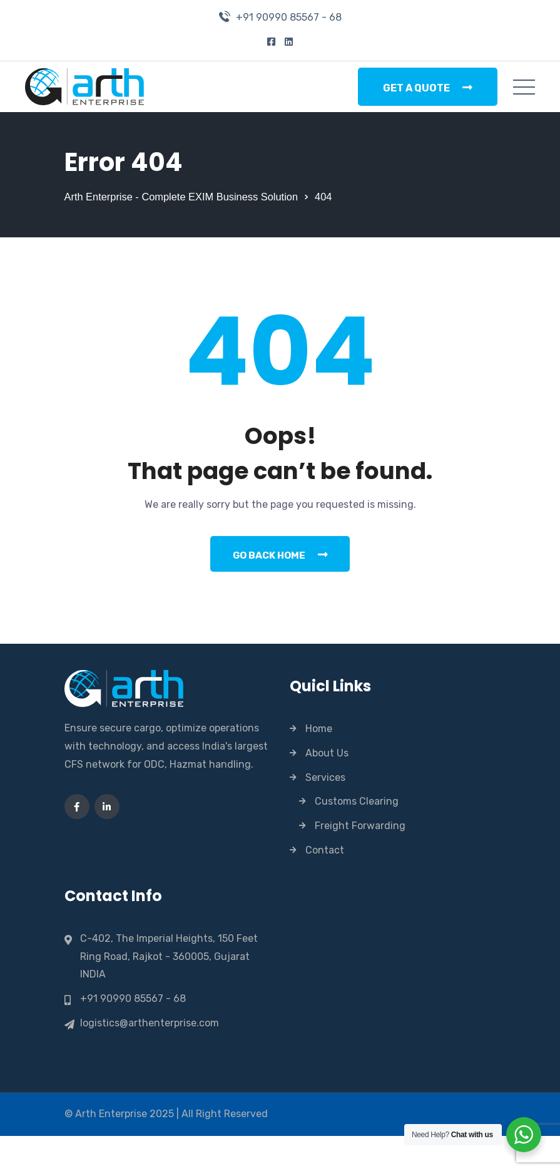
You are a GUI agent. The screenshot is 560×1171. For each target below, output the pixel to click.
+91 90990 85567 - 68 (289, 17)
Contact (324, 885)
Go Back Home (280, 588)
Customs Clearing (357, 836)
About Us (327, 788)
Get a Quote (427, 87)
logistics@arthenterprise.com (149, 1058)
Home (318, 764)
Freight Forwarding (360, 861)
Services (325, 812)
